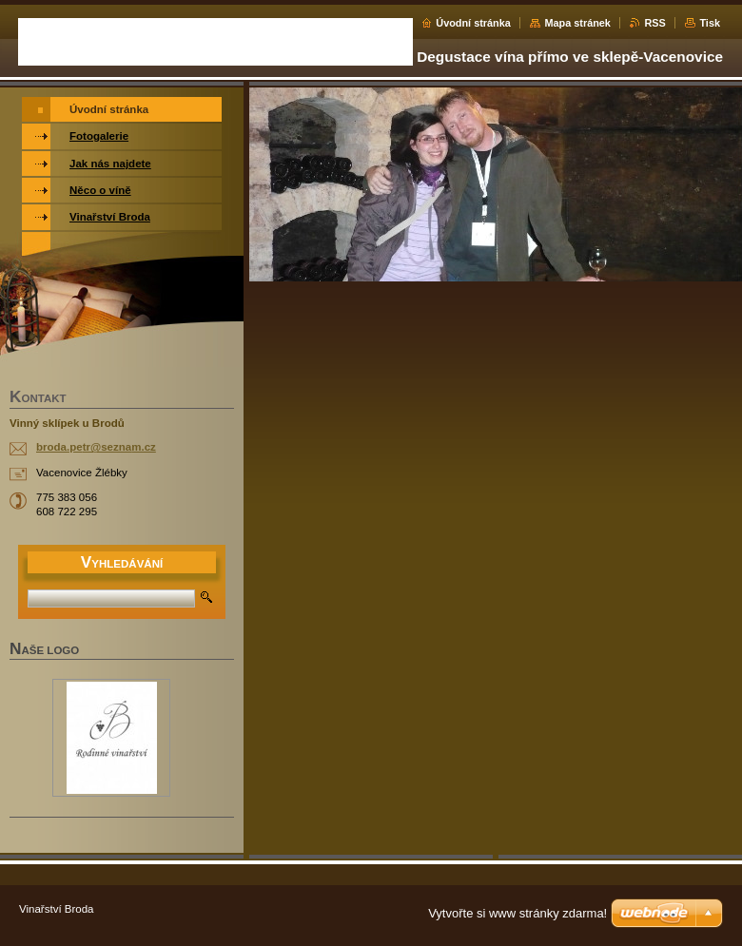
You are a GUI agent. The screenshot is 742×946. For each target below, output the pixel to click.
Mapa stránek (577, 23)
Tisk (709, 23)
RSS (654, 23)
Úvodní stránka (473, 23)
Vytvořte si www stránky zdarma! (517, 913)
